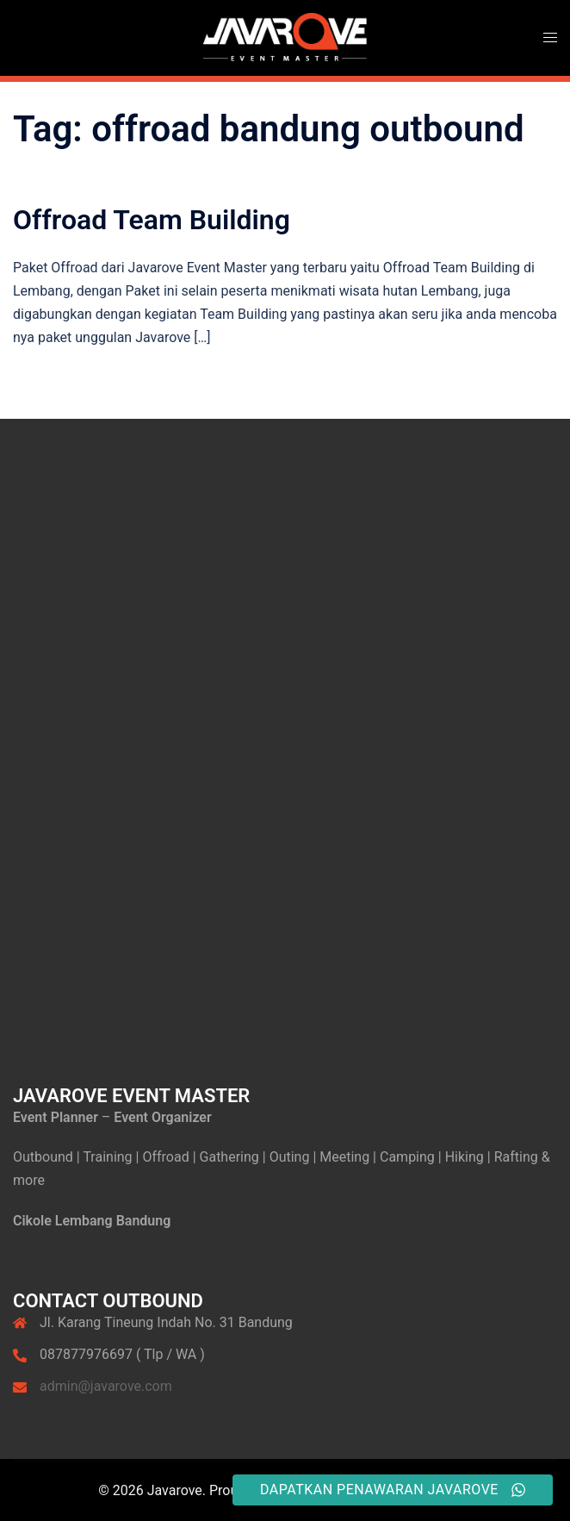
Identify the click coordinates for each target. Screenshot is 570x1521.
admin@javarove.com (106, 1386)
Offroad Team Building (151, 219)
